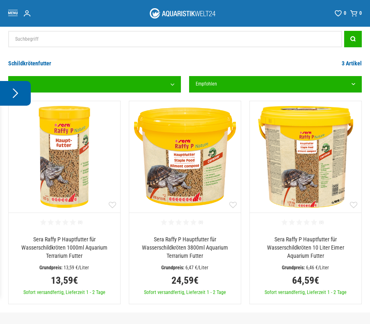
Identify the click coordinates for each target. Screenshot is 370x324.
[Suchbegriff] (175, 39)
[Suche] (353, 39)
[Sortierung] (275, 84)
